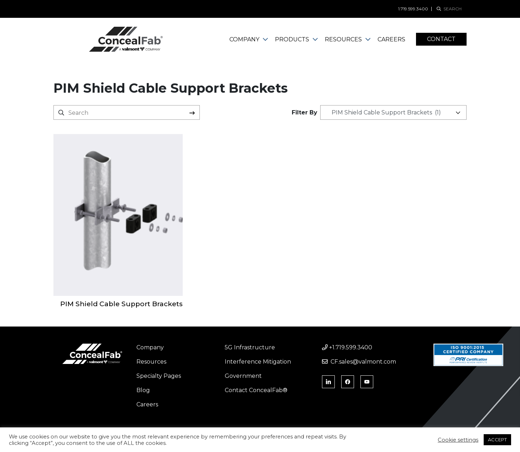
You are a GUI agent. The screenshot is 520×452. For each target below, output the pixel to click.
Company (244, 39)
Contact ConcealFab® (256, 390)
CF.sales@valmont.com (359, 361)
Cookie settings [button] (458, 440)
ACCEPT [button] (497, 439)
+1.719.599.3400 (347, 347)
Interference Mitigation (258, 361)
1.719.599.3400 (413, 8)
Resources (343, 39)
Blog (143, 390)
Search (192, 113)
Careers (391, 39)
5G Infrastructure (250, 347)
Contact (441, 39)
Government (243, 376)
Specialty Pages (158, 376)
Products (292, 39)
